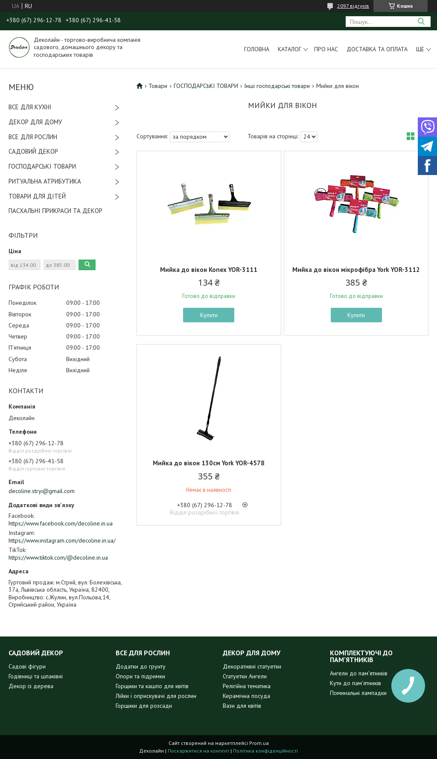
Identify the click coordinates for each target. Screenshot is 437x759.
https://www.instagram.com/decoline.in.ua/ (62, 540)
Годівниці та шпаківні (36, 676)
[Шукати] (421, 21)
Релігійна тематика (247, 686)
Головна (256, 49)
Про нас (326, 49)
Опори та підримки (140, 676)
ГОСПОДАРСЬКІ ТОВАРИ (42, 166)
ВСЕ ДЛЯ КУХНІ (30, 107)
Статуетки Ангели (245, 676)
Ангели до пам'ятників (358, 673)
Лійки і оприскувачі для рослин (156, 696)
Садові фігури (27, 666)
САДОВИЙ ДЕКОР (33, 151)
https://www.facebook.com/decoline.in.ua (61, 523)
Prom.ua (259, 743)
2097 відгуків (353, 6)
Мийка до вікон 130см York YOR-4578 (209, 463)
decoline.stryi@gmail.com (42, 491)
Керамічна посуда (246, 696)
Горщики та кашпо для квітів (152, 686)
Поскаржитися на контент (198, 750)
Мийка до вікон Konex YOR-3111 (208, 269)
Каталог (289, 49)
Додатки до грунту (141, 666)
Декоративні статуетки (252, 666)
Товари (158, 86)
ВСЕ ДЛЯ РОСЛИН (33, 137)
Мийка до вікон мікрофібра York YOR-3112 (356, 269)
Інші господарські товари (277, 86)
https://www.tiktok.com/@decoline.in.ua (58, 557)
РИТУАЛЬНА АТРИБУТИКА (45, 181)
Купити (209, 315)
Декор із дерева (31, 686)
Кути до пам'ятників (355, 683)
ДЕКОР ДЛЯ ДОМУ (35, 122)
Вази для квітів (242, 705)
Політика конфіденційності (265, 750)
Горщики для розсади (144, 705)
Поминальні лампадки (358, 693)
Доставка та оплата (377, 49)
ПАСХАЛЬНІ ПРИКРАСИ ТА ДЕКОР (55, 211)
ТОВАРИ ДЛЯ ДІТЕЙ (37, 196)
